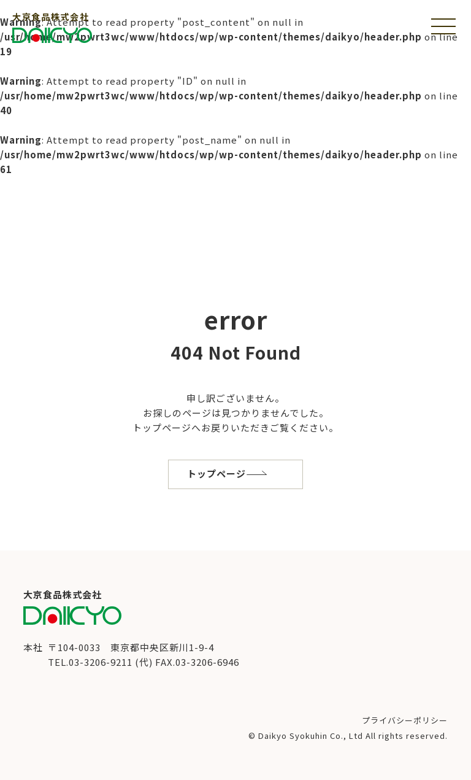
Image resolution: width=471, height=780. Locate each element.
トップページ (216, 473)
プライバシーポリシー (405, 720)
